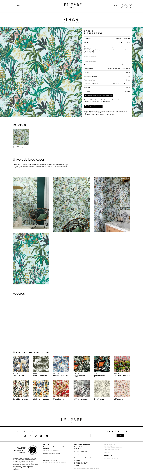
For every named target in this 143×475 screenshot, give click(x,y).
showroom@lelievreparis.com (52, 455)
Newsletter (107, 452)
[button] (21, 139)
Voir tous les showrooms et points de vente (86, 468)
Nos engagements (109, 444)
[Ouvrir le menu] (15, 6)
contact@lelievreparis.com (51, 450)
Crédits (106, 451)
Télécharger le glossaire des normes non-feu (98, 96)
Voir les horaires (78, 455)
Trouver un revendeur (90, 56)
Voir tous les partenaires (111, 458)
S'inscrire (120, 435)
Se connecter (88, 53)
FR (114, 6)
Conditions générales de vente (113, 448)
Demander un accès (99, 53)
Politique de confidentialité (112, 449)
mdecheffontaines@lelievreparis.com (54, 462)
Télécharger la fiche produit (91, 106)
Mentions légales (109, 446)
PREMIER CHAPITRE (123, 38)
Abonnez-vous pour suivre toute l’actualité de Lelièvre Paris (107, 432)
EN (116, 6)
